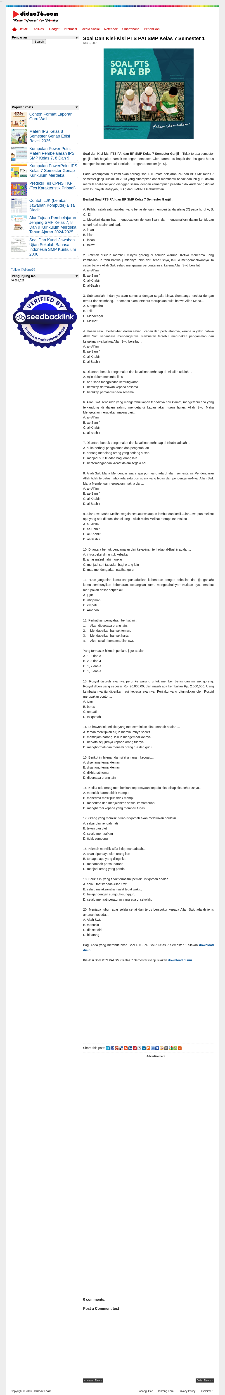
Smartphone (130, 29)
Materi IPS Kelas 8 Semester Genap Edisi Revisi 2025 (49, 136)
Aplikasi (38, 29)
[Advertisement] (148, 1002)
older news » (205, 1380)
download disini (180, 960)
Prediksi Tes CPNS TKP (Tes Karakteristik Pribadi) (52, 185)
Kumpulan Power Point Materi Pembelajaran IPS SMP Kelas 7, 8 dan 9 (52, 153)
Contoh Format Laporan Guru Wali (51, 116)
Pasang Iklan (145, 1391)
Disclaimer (206, 1391)
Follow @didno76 (23, 269)
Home (23, 29)
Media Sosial (90, 29)
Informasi (70, 29)
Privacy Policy (186, 1391)
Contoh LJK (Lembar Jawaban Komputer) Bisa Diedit (52, 205)
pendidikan (152, 29)
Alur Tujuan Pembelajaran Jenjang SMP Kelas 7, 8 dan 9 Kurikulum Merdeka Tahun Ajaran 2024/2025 (52, 224)
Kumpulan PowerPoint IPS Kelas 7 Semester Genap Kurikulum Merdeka (53, 171)
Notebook (111, 29)
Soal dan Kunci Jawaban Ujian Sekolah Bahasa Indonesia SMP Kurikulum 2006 (52, 247)
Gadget (54, 29)
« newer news (93, 1380)
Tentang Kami (166, 1391)
